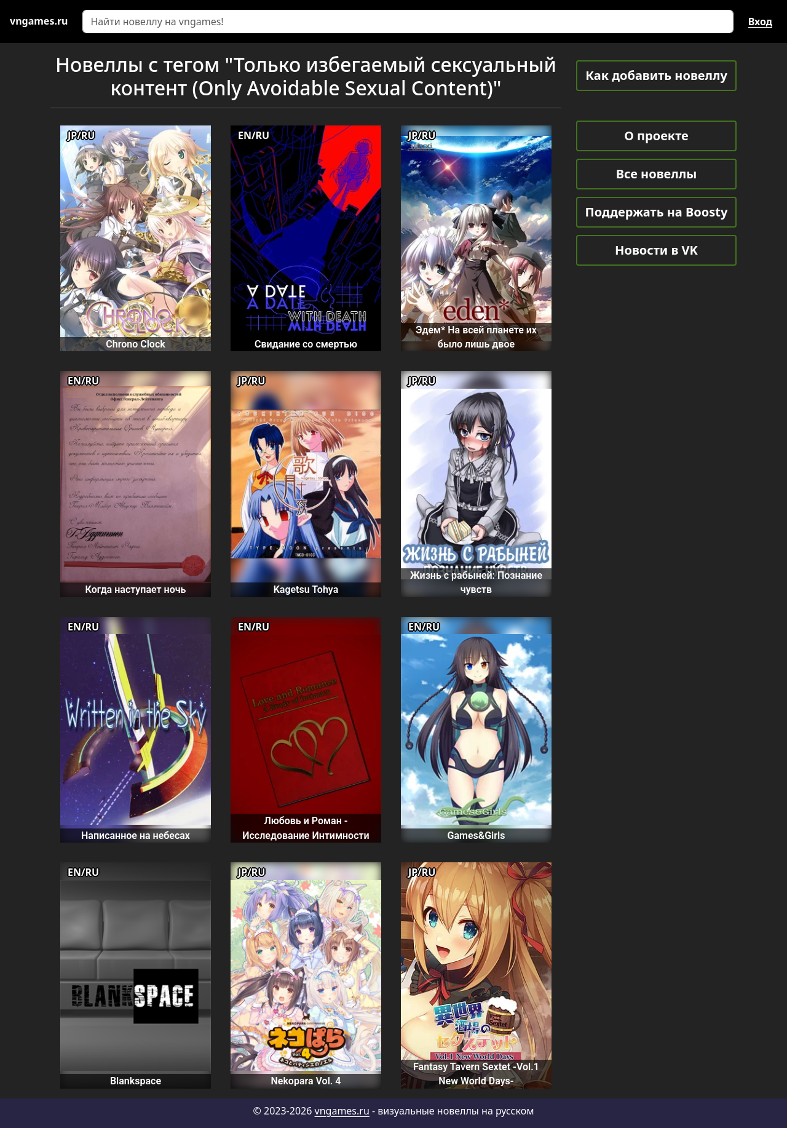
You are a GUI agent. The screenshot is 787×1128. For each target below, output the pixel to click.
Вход (760, 21)
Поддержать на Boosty (656, 212)
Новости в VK (656, 250)
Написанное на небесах (135, 835)
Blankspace (135, 1081)
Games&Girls (476, 835)
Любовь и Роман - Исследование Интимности (305, 828)
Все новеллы (656, 173)
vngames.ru (342, 1111)
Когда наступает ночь (135, 589)
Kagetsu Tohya (306, 589)
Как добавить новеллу (656, 75)
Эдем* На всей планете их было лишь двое (476, 337)
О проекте (656, 135)
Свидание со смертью (306, 344)
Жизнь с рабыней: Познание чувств (476, 582)
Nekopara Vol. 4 (306, 1081)
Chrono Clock (135, 344)
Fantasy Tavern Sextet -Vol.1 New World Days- (476, 1074)
